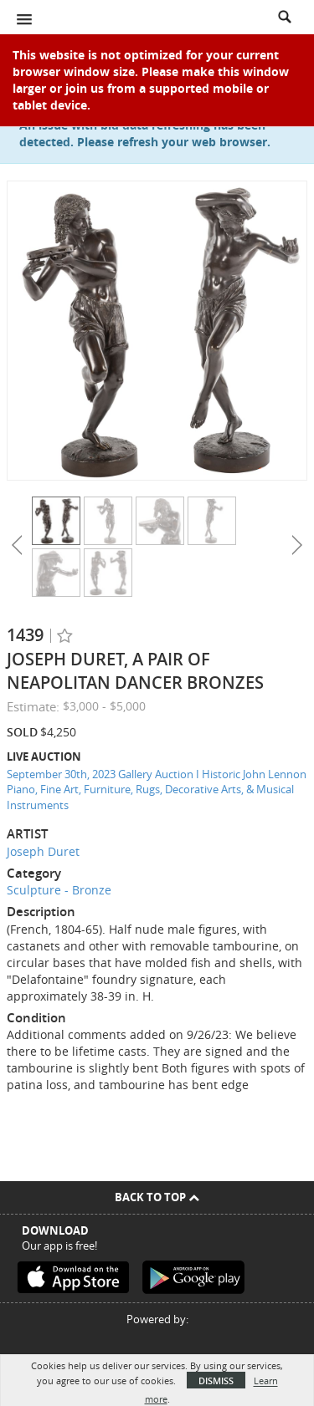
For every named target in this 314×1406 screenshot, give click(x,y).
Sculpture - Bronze (59, 890)
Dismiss (216, 1380)
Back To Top (157, 1197)
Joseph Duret (43, 851)
